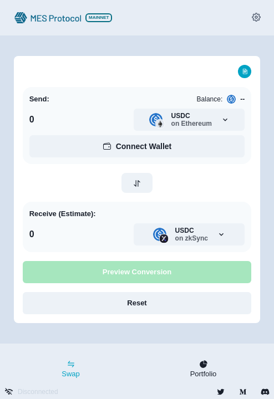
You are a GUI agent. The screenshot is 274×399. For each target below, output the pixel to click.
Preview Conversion (137, 272)
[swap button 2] (137, 183)
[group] (256, 18)
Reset (136, 303)
